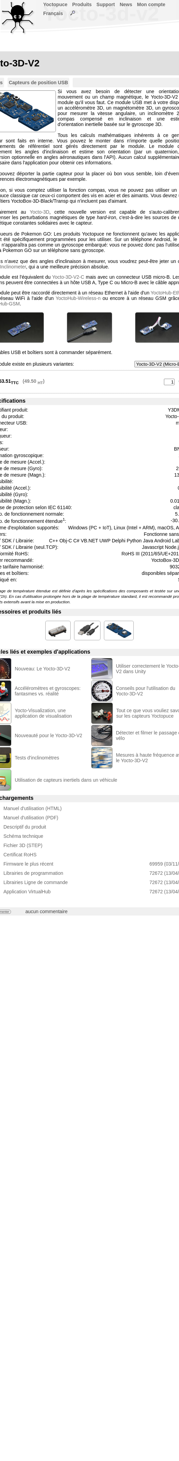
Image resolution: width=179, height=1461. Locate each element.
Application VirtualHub (27, 891)
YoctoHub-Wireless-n (78, 298)
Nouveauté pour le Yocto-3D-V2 (48, 735)
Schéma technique (23, 836)
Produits (82, 4)
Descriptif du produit (24, 827)
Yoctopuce (55, 4)
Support (105, 4)
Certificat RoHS (19, 854)
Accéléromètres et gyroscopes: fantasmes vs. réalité (48, 690)
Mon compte (151, 4)
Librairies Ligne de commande (35, 882)
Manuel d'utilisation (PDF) (30, 817)
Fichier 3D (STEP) (23, 845)
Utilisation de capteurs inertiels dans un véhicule (66, 780)
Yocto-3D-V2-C (68, 277)
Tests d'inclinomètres (37, 757)
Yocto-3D (39, 212)
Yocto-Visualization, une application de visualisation (43, 713)
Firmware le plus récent (28, 864)
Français (53, 13)
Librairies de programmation (33, 873)
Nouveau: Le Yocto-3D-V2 (42, 668)
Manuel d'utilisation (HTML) (32, 808)
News (126, 4)
